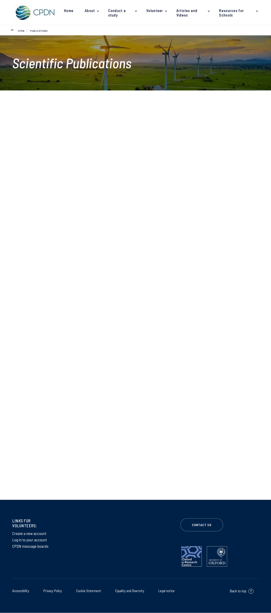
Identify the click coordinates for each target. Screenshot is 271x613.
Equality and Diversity (129, 591)
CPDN (21, 30)
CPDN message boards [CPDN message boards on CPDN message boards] (30, 546)
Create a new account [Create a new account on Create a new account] (29, 533)
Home (68, 10)
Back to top (238, 591)
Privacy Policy (52, 591)
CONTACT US (202, 525)
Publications (39, 30)
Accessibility (21, 591)
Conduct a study (116, 12)
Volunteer (154, 10)
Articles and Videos (186, 12)
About (89, 10)
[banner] (33, 12)
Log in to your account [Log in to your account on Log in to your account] (29, 539)
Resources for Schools (231, 12)
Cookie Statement (88, 591)
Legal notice (166, 591)
